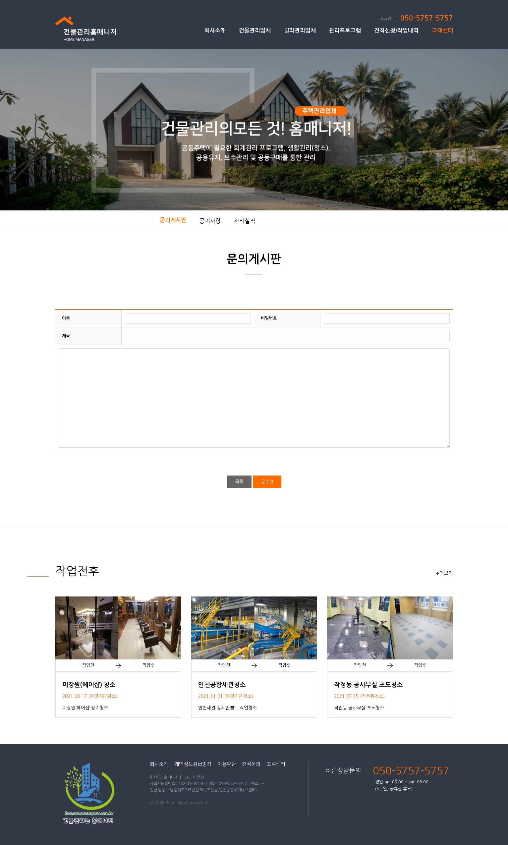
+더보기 (444, 573)
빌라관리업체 (300, 30)
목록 (239, 481)
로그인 (385, 19)
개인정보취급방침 (192, 763)
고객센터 (442, 30)
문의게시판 (173, 220)
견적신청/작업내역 (396, 30)
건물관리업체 (255, 30)
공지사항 (210, 221)
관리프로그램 (345, 30)
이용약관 (226, 763)
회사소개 (215, 30)
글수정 (267, 481)
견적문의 (251, 763)
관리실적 (244, 221)
